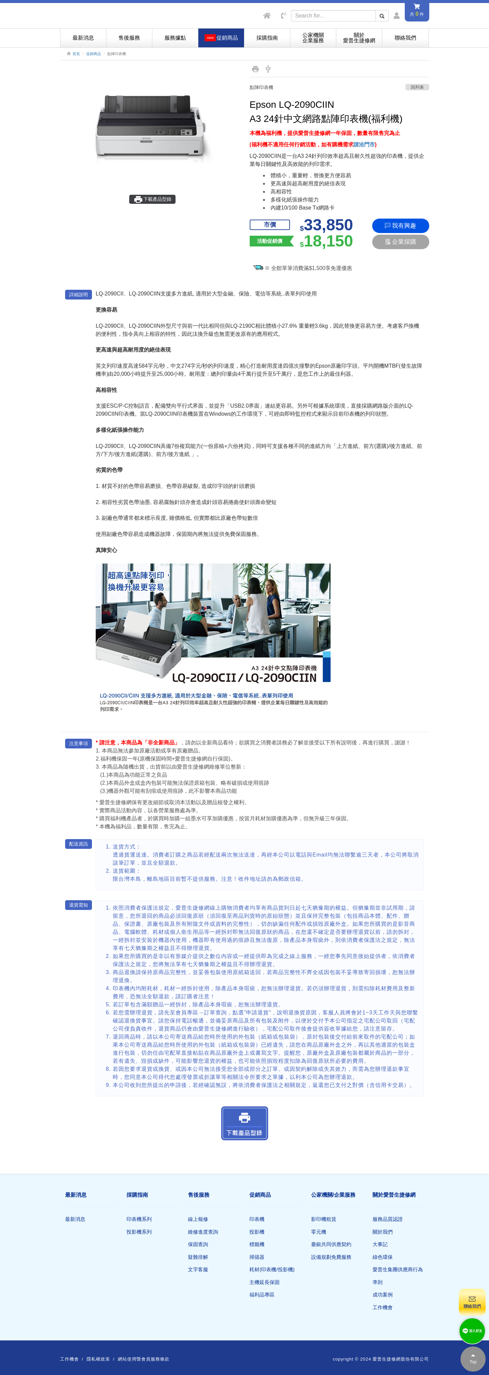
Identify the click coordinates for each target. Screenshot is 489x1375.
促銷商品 (93, 54)
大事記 (380, 1244)
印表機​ (256, 1219)
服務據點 (175, 38)
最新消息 (83, 38)
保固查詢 (198, 1244)
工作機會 (383, 1307)
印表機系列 (139, 1219)
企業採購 (400, 241)
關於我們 (383, 1232)
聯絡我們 (405, 38)
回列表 (417, 87)
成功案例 (383, 1294)
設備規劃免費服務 (331, 1257)
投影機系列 (139, 1232)
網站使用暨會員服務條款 (143, 1359)
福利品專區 (262, 1294)
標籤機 (256, 1244)
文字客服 (198, 1269)
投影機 (256, 1232)
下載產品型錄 (153, 199)
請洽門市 (364, 144)
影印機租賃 (323, 1219)
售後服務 (129, 38)
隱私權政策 (98, 1359)
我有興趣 (400, 225)
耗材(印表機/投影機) (271, 1269)
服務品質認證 (388, 1219)
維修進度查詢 (203, 1232)
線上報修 (198, 1219)
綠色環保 (383, 1257)
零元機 (318, 1232)
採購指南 (267, 38)
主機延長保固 (264, 1282)
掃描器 (256, 1257)
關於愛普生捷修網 (359, 37)
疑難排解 (198, 1257)
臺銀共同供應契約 (331, 1244)
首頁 (76, 54)
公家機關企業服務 (313, 37)
